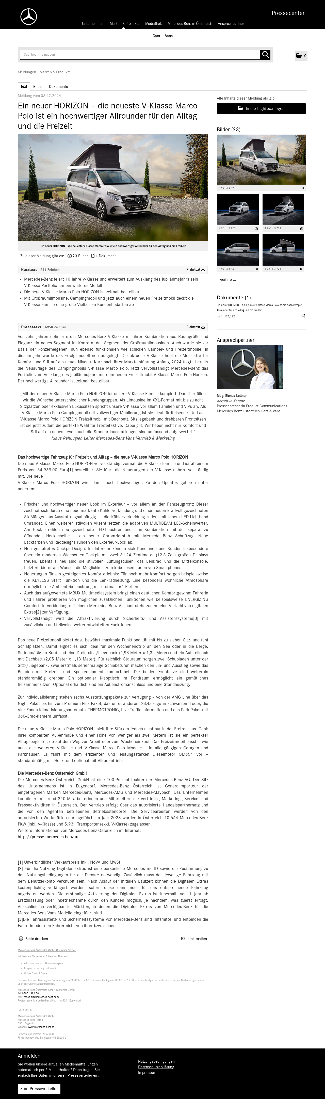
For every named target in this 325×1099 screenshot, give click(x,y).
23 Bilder (80, 256)
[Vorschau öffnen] (113, 187)
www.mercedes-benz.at (41, 1027)
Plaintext (195, 269)
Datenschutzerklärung (156, 1067)
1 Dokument (105, 256)
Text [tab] (24, 87)
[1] (70, 470)
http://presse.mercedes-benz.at (48, 837)
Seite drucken (36, 939)
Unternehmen (92, 24)
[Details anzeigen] (303, 188)
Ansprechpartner (231, 24)
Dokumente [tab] (58, 87)
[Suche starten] (265, 55)
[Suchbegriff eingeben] (145, 55)
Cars (156, 36)
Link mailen (197, 939)
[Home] (26, 16)
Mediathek (153, 24)
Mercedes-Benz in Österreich (190, 24)
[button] (301, 56)
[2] (38, 612)
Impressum (147, 1073)
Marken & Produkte (125, 24)
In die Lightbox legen (261, 108)
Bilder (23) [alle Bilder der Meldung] (228, 129)
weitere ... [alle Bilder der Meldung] (227, 280)
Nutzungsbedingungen (156, 1061)
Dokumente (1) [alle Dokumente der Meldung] (234, 297)
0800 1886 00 (30, 993)
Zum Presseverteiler (39, 1089)
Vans (169, 36)
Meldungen (27, 72)
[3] (195, 618)
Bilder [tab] (38, 87)
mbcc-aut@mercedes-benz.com (41, 997)
